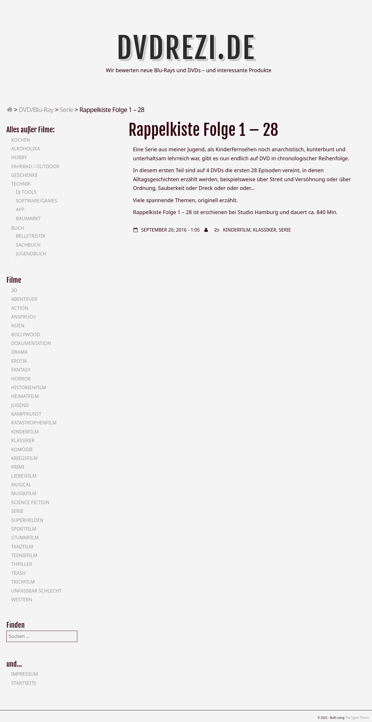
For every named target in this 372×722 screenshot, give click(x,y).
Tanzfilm (22, 546)
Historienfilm (28, 387)
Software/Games (36, 201)
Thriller (21, 564)
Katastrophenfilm (33, 422)
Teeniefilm (24, 555)
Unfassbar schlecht (36, 591)
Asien (17, 325)
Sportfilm (23, 529)
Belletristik (30, 236)
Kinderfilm (237, 230)
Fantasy (20, 370)
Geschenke (24, 175)
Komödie (22, 449)
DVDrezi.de (186, 48)
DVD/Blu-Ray (36, 109)
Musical (21, 484)
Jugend (19, 405)
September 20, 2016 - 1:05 (170, 230)
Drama (19, 352)
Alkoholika (25, 148)
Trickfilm (23, 582)
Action (19, 308)
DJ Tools (26, 192)
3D (14, 290)
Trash (18, 573)
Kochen (20, 140)
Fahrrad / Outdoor (35, 166)
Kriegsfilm (24, 458)
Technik (21, 184)
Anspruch (23, 317)
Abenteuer (24, 299)
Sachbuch (28, 245)
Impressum (24, 674)
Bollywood (25, 334)
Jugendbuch (31, 253)
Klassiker (264, 230)
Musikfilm (23, 493)
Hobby (19, 157)
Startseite (23, 683)
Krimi (17, 467)
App (20, 209)
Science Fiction (30, 502)
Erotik (19, 361)
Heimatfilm (25, 396)
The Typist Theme (357, 718)
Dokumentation (31, 343)
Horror (21, 379)
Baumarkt (28, 218)
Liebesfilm (23, 476)
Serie (66, 109)
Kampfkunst (26, 414)
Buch (17, 228)
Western (21, 599)
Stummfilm (25, 537)
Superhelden (27, 520)
